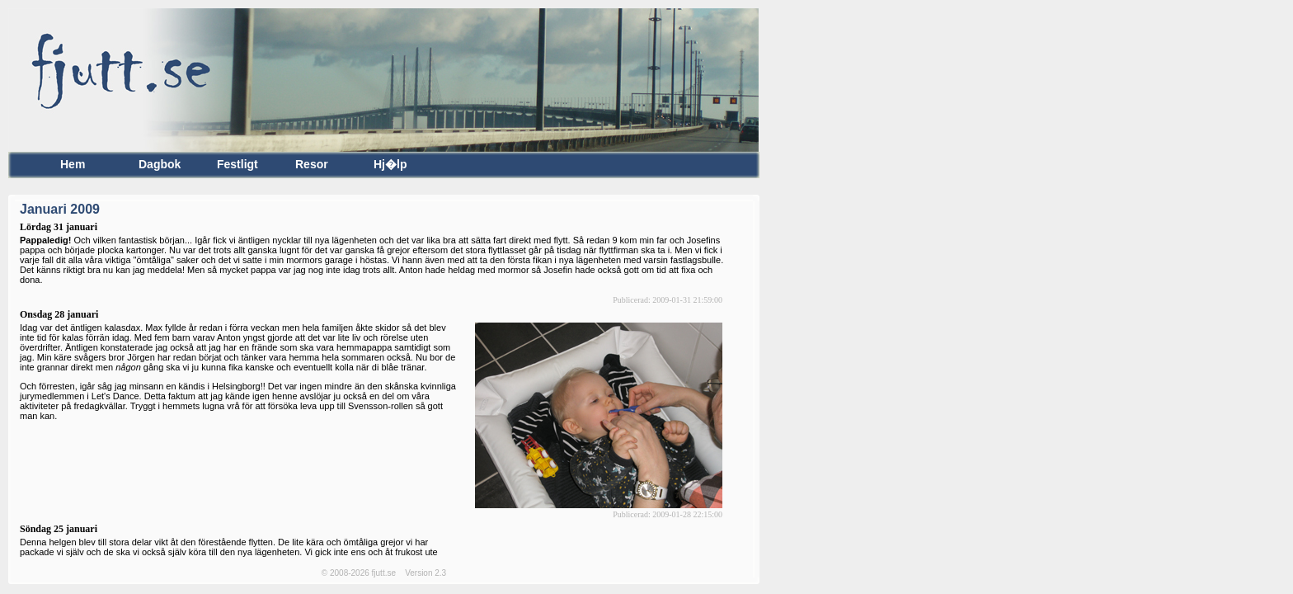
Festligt (237, 164)
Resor (311, 164)
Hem (72, 164)
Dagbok (160, 164)
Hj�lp (390, 164)
